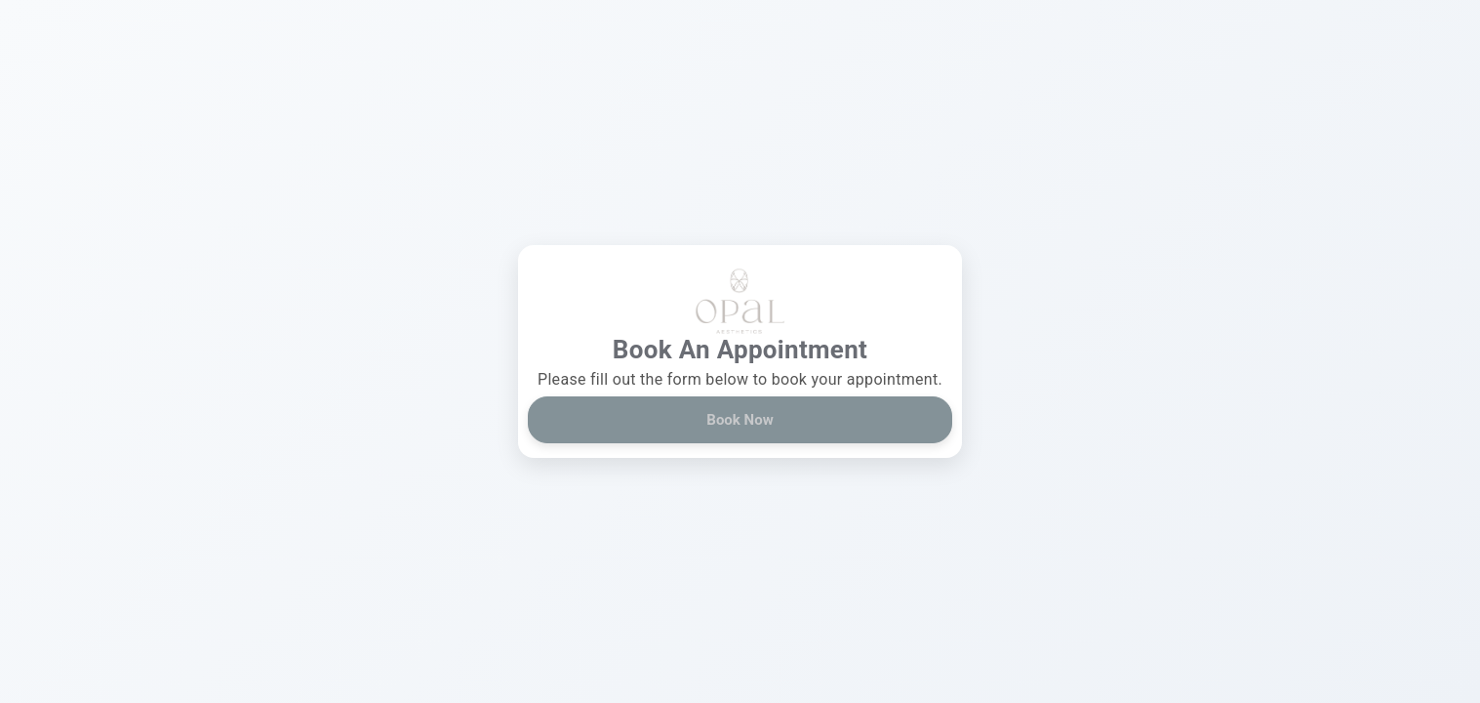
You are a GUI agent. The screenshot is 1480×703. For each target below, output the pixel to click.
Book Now (739, 420)
